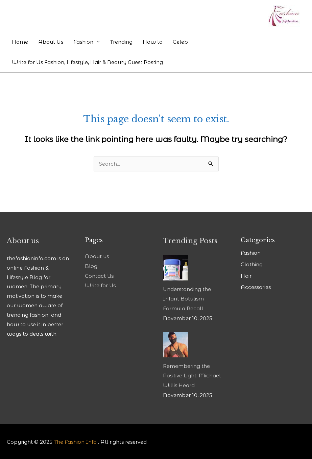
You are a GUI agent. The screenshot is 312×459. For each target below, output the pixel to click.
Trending (121, 42)
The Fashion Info (75, 440)
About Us (50, 42)
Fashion (83, 42)
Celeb (180, 42)
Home (20, 42)
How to (153, 42)
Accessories (256, 287)
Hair (246, 275)
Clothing (252, 265)
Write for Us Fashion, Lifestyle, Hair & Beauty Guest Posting (87, 62)
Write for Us (100, 285)
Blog (91, 266)
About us (97, 257)
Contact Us (99, 275)
